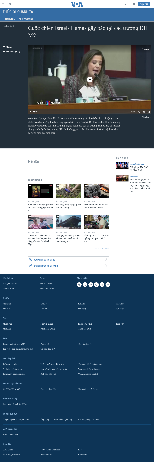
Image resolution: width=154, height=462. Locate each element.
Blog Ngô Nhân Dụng (137, 164)
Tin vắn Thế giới (48, 349)
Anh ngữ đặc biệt (48, 373)
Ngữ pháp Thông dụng (13, 369)
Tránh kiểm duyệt (10, 434)
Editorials (82, 454)
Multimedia (10, 19)
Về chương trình (26, 19)
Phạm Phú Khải (85, 324)
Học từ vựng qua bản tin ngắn (54, 369)
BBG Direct (8, 449)
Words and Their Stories (88, 369)
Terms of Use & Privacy (88, 389)
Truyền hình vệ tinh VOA (14, 344)
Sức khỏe (120, 308)
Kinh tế (81, 303)
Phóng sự (45, 344)
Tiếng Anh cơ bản (11, 364)
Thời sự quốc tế (47, 288)
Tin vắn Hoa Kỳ (85, 344)
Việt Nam (7, 303)
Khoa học (120, 303)
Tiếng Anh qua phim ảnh (14, 373)
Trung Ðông (134, 176)
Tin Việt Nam (46, 283)
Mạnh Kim (7, 324)
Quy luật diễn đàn (48, 389)
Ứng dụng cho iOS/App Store (16, 419)
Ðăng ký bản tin (10, 283)
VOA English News (11, 454)
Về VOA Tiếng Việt (11, 389)
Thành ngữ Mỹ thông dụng (90, 364)
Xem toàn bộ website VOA (15, 404)
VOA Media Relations (50, 449)
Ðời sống (82, 308)
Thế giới (6, 308)
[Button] (7, 47)
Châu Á (44, 303)
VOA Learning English (88, 373)
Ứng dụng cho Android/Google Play (56, 419)
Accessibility (46, 454)
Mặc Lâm (7, 328)
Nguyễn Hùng (47, 324)
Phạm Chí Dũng (48, 328)
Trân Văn (120, 324)
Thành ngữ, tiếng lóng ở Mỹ (53, 364)
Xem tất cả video (102, 248)
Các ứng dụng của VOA (88, 419)
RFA (80, 449)
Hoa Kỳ (44, 308)
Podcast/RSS (8, 288)
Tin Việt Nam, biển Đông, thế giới (18, 349)
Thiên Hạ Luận (84, 328)
